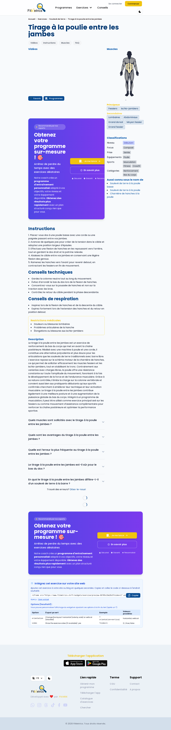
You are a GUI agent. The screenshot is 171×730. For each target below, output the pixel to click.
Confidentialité (118, 689)
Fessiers (112, 108)
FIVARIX (63, 696)
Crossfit (136, 166)
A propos (135, 689)
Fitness (127, 166)
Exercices (84, 8)
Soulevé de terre (57, 19)
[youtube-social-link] (65, 705)
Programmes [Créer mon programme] (54, 98)
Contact (134, 683)
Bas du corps (130, 174)
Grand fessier (115, 127)
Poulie (126, 157)
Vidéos (34, 42)
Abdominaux (131, 117)
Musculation (130, 162)
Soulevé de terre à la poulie (125, 190)
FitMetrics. (78, 723)
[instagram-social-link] (39, 705)
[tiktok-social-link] (53, 705)
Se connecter (115, 3)
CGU (112, 683)
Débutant (128, 142)
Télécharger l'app (90, 693)
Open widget (43, 599)
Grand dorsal (115, 122)
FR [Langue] (37, 678)
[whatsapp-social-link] (32, 705)
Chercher (85, 707)
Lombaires (114, 117)
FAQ (77, 42)
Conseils (102, 7)
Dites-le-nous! (78, 489)
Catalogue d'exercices (86, 700)
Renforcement (131, 170)
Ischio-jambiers (129, 108)
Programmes (63, 7)
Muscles (65, 42)
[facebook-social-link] (59, 705)
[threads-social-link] (46, 705)
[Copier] (133, 595)
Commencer (133, 3)
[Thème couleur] (140, 11)
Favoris (35, 98)
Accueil (31, 19)
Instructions (49, 42)
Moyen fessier (134, 122)
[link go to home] (40, 689)
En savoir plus (89, 170)
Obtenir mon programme (87, 685)
